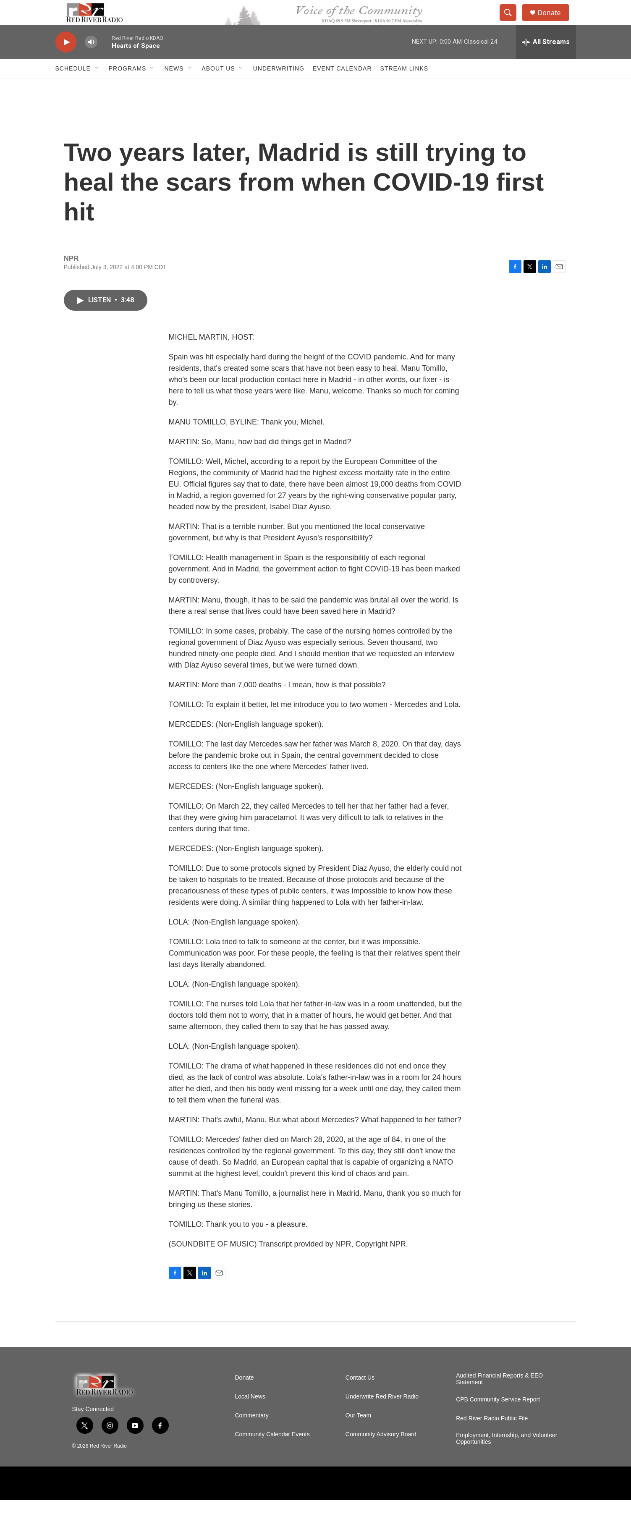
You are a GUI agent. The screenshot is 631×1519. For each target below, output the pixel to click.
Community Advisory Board (381, 1453)
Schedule (73, 87)
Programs (128, 87)
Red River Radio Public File (492, 1437)
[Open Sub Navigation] (97, 87)
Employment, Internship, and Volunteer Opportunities (506, 1457)
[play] (66, 61)
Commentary (252, 1434)
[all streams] (546, 61)
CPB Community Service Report (498, 1418)
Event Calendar (342, 87)
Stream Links (404, 87)
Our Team (358, 1434)
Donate (555, 22)
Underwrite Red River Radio (382, 1415)
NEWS (173, 87)
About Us (218, 87)
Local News (250, 1415)
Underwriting (278, 87)
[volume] (91, 61)
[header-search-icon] (512, 22)
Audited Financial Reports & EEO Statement (499, 1397)
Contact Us (360, 1396)
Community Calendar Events (272, 1453)
